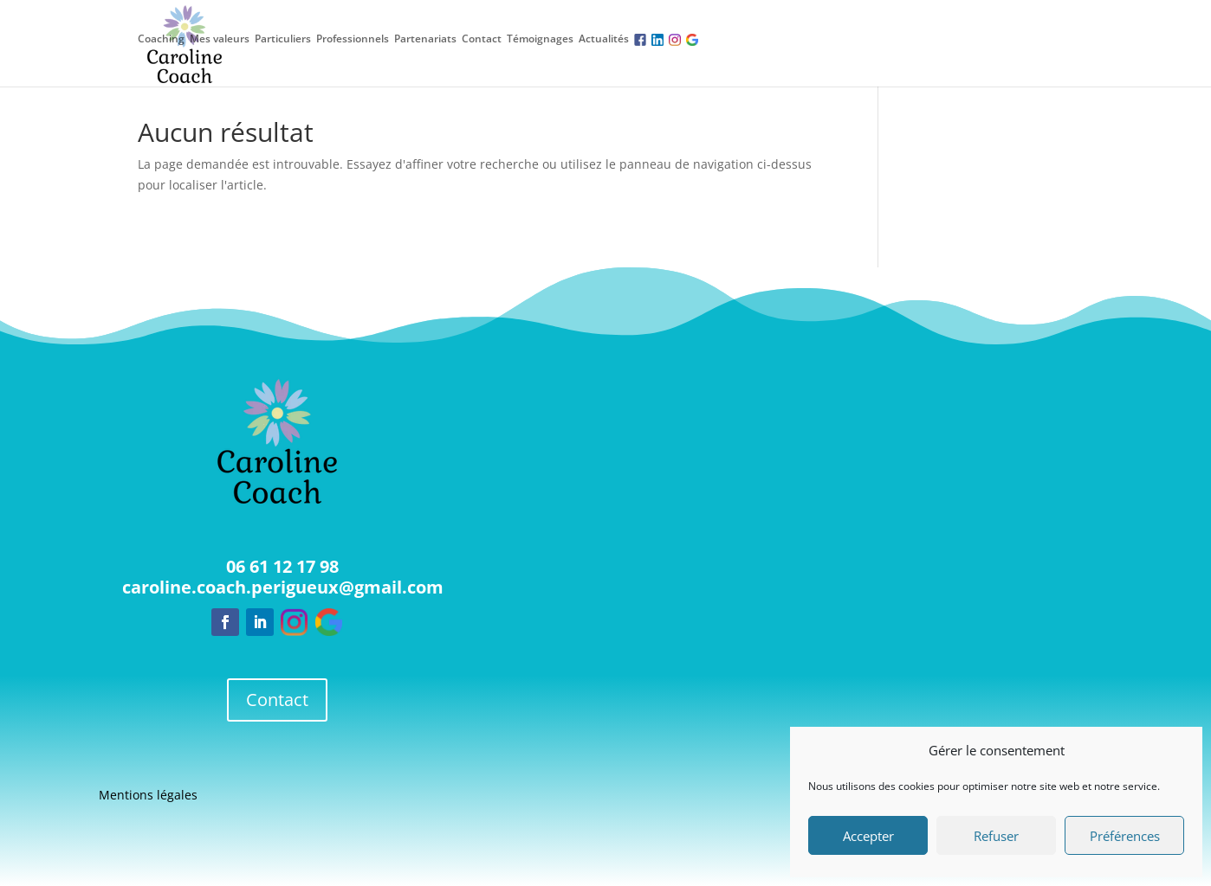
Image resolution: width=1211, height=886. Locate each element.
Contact (482, 39)
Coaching (161, 39)
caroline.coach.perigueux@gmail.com (283, 587)
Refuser (996, 835)
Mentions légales (148, 796)
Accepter (868, 835)
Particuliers (283, 39)
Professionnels (352, 39)
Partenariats (425, 39)
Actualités (604, 39)
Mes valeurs (219, 39)
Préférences (1125, 835)
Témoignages (540, 39)
